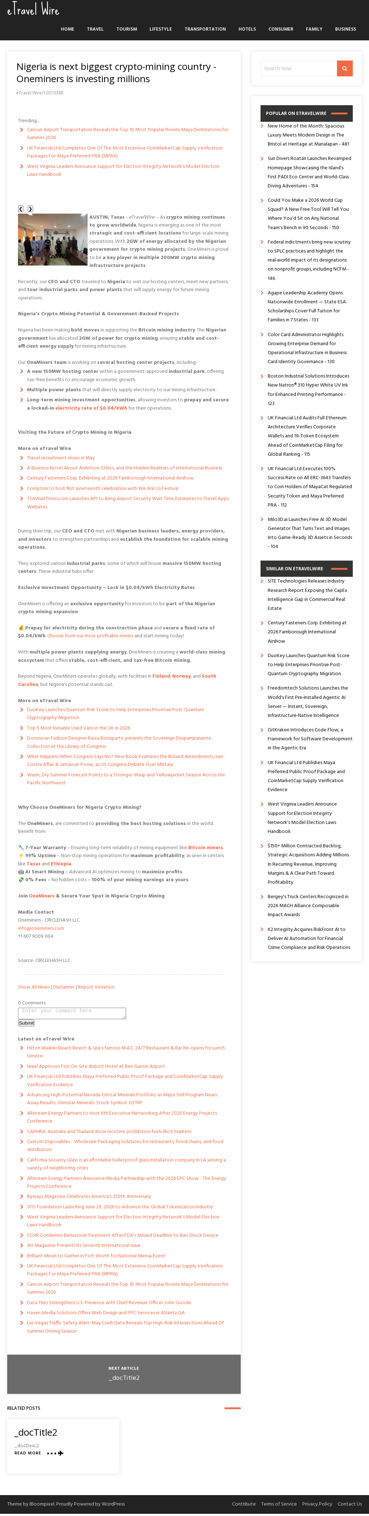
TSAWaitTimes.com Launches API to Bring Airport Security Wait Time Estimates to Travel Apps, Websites (128, 503)
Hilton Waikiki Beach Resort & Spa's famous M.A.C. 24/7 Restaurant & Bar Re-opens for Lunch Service (126, 1054)
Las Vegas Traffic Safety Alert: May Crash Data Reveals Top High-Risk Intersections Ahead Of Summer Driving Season (125, 1329)
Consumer (280, 29)
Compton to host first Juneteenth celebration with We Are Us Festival (102, 489)
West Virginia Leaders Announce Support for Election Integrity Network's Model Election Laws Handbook (123, 170)
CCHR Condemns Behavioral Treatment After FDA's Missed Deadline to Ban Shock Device (122, 1238)
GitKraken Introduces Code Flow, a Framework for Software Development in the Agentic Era (310, 739)
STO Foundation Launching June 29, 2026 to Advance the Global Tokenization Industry (120, 1209)
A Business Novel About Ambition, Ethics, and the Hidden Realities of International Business (124, 468)
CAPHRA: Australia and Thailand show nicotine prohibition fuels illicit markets (109, 1134)
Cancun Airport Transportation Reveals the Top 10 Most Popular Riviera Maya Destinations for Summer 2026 (127, 134)
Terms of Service (279, 1506)
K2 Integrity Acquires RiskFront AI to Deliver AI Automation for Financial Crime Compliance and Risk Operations (309, 939)
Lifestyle (161, 29)
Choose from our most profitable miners (90, 636)
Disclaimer (64, 987)
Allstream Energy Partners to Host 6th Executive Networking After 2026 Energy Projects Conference (122, 1119)
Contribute (244, 1506)
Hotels (247, 29)
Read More (27, 1455)
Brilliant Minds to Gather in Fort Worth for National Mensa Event (96, 1258)
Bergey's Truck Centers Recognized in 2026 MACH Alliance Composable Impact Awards (308, 906)
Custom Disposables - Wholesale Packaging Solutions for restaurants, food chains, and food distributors (125, 1148)
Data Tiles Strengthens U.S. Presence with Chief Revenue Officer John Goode (109, 1305)
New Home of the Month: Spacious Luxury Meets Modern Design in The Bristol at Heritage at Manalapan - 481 (308, 135)
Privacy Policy (317, 1506)
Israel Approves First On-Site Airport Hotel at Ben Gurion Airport (96, 1069)
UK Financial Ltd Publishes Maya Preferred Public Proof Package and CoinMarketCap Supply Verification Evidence (125, 1083)
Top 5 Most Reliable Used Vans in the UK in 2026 (78, 728)
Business (345, 29)
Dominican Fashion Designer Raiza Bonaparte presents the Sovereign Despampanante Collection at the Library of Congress (119, 742)
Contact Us (350, 1506)
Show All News (34, 987)
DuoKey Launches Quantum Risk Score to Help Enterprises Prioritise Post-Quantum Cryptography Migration (115, 714)
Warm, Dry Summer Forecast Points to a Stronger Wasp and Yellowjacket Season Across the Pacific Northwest (126, 779)
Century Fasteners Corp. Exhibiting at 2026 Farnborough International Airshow (110, 478)
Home (67, 29)
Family (314, 29)
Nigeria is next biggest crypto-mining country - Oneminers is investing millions (116, 72)
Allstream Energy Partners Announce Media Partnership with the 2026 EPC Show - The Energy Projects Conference (126, 1185)
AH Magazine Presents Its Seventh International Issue (84, 1248)
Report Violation (96, 987)
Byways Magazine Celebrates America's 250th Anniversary (89, 1199)
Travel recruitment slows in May (61, 458)
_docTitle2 (123, 1380)
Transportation (205, 29)
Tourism (126, 29)
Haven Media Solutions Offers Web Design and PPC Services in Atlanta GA (106, 1315)
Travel (95, 29)
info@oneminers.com (41, 928)
